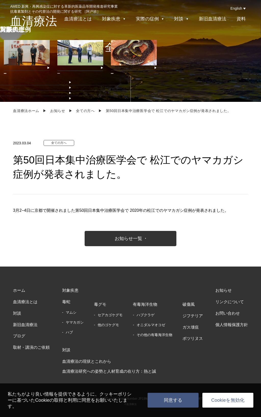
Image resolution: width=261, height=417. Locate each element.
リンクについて (229, 302)
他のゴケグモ (108, 325)
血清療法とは (78, 18)
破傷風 (188, 304)
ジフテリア (192, 316)
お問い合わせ (227, 313)
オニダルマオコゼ (151, 325)
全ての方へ (85, 111)
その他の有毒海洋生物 (154, 335)
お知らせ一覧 (128, 238)
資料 (241, 18)
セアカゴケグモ (110, 315)
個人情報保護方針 (231, 325)
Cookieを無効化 (228, 400)
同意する (173, 400)
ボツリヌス (192, 338)
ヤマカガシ (75, 322)
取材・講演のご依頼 (31, 347)
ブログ (19, 336)
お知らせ (57, 111)
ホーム (19, 290)
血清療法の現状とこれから (86, 361)
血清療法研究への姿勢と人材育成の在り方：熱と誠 (109, 371)
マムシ (71, 312)
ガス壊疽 (190, 327)
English (236, 8)
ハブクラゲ (145, 315)
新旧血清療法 (212, 18)
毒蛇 (66, 302)
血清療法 (33, 21)
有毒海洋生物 (145, 304)
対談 (17, 313)
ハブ (69, 332)
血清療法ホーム (26, 111)
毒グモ (100, 304)
